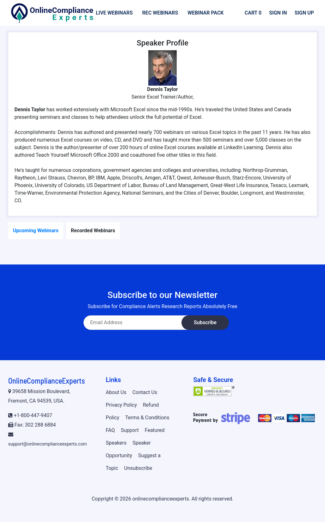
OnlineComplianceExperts (46, 380)
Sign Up (304, 13)
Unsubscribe (138, 468)
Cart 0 (253, 13)
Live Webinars (114, 13)
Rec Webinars (160, 13)
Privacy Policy (121, 405)
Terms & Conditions (147, 418)
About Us (116, 392)
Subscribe (205, 322)
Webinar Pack (205, 13)
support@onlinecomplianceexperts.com (47, 443)
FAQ (110, 430)
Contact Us (144, 392)
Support (129, 430)
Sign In (278, 13)
